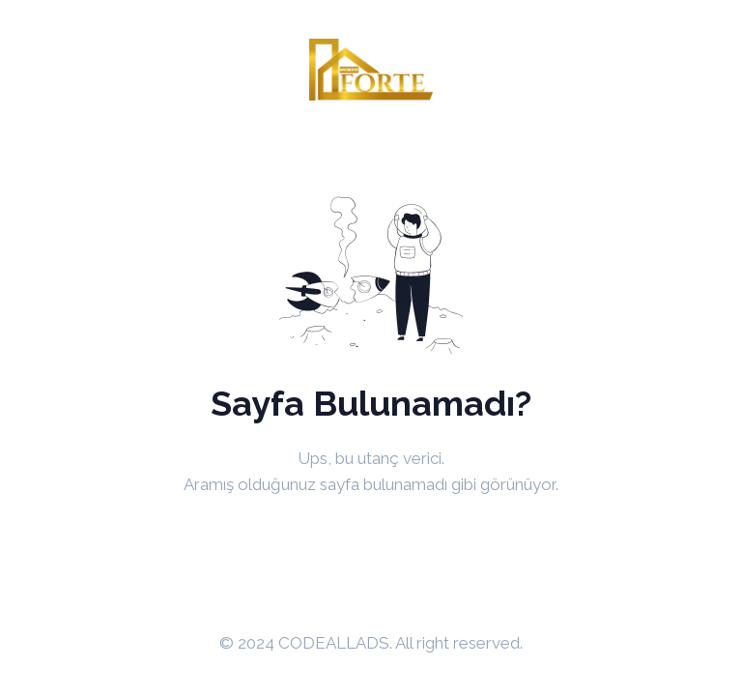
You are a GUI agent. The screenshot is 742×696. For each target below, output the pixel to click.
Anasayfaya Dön (371, 533)
